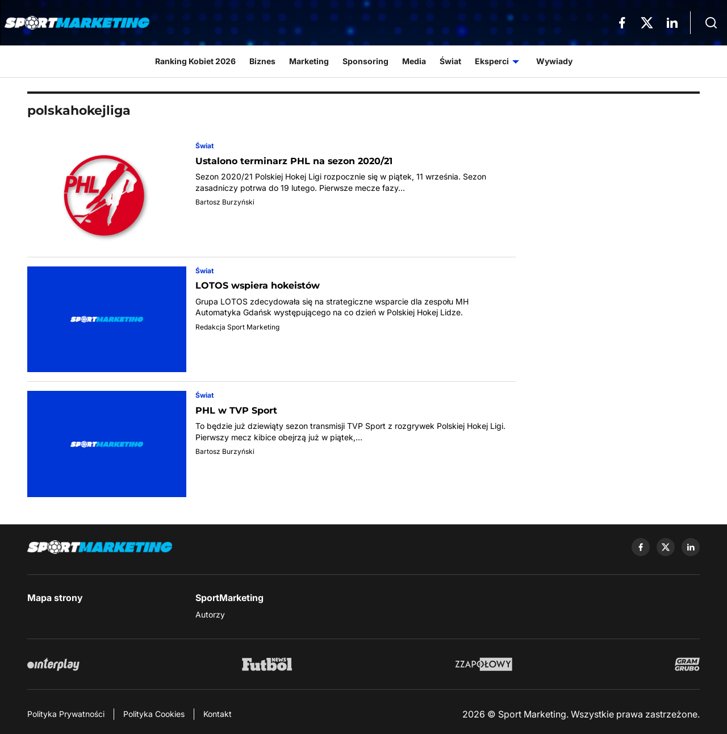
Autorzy (210, 614)
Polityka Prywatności (66, 714)
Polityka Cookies (154, 714)
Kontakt (217, 714)
